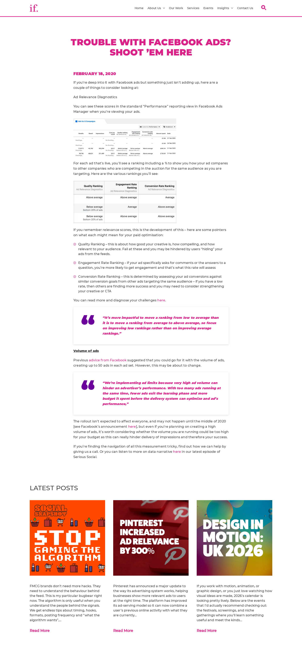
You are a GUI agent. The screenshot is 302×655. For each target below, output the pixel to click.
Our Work (176, 8)
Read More (40, 630)
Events (208, 8)
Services (193, 8)
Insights (225, 8)
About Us (156, 8)
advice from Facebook (108, 360)
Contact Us (245, 8)
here (161, 300)
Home (139, 8)
